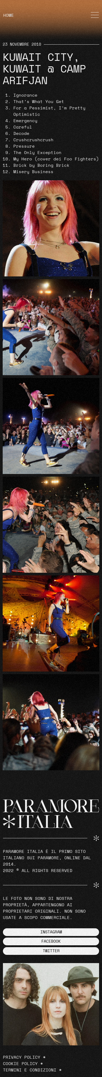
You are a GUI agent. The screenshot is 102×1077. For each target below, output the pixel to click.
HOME (8, 15)
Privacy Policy (21, 1057)
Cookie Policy (20, 1064)
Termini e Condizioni (29, 1070)
